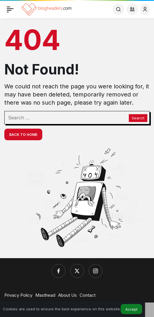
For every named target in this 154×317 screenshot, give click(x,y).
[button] (132, 9)
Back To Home (23, 134)
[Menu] (10, 9)
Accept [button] (131, 309)
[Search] (118, 9)
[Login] (145, 9)
